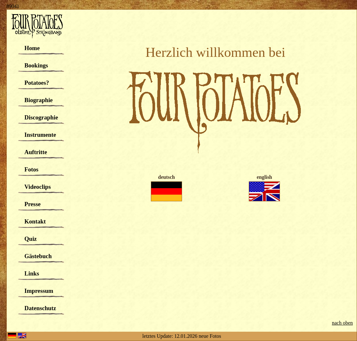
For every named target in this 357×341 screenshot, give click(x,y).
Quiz (30, 238)
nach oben (342, 323)
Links (31, 273)
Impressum (38, 290)
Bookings (36, 65)
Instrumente (40, 134)
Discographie (41, 117)
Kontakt (35, 221)
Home (32, 48)
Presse (32, 204)
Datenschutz (40, 308)
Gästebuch (38, 256)
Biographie (38, 100)
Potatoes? (36, 82)
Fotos (31, 169)
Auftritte (35, 152)
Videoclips (37, 186)
